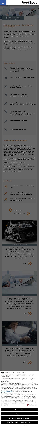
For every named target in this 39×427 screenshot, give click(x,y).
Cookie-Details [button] (12, 423)
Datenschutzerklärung (6, 390)
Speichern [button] (19, 412)
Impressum (27, 423)
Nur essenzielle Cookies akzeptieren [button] (19, 416)
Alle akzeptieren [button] (19, 408)
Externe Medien (32, 403)
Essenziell (4, 403)
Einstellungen (4, 391)
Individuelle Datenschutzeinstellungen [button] (19, 421)
